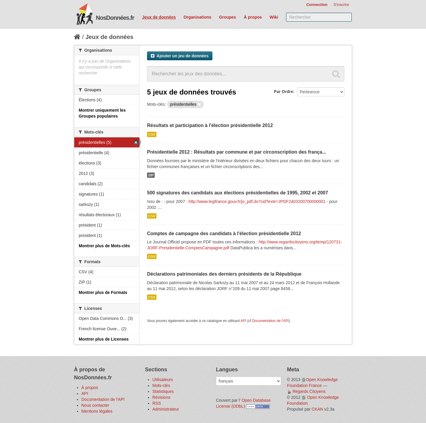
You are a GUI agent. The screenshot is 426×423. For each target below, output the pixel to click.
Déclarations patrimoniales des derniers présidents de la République (224, 273)
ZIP (151, 175)
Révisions (161, 397)
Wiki (274, 17)
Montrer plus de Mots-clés (104, 245)
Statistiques (163, 391)
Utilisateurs (162, 379)
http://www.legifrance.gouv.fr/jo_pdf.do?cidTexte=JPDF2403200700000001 (256, 201)
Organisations (197, 17)
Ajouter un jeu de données (180, 55)
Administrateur (165, 409)
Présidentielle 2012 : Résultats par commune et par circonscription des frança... (236, 151)
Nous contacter (95, 405)
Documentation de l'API (270, 321)
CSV (151, 134)
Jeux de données (159, 17)
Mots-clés (161, 385)
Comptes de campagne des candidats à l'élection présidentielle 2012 (224, 233)
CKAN (317, 409)
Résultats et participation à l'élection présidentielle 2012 (210, 125)
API (243, 321)
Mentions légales (96, 411)
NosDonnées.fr (115, 17)
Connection (316, 4)
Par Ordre (283, 91)
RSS (156, 403)
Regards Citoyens (309, 391)
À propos (253, 17)
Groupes (227, 17)
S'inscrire (341, 4)
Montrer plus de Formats (103, 292)
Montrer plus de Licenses (104, 339)
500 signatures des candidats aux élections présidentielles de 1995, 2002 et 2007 (237, 192)
